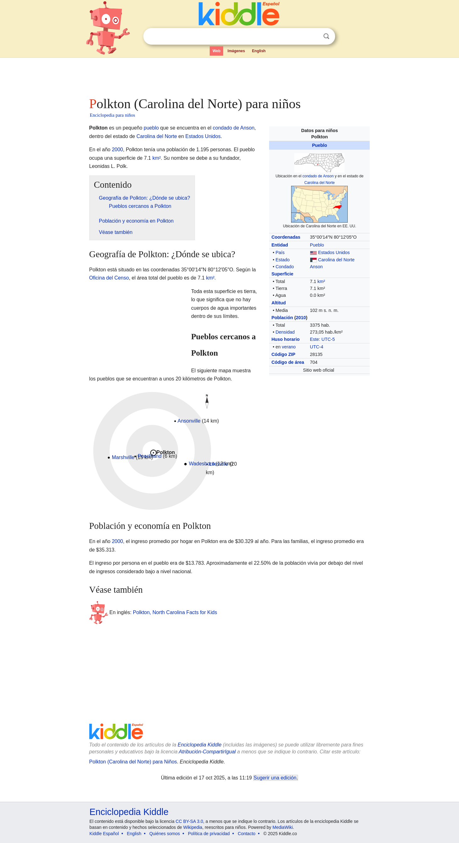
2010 (301, 317)
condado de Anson (318, 176)
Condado (284, 266)
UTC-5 (328, 339)
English (259, 51)
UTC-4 (316, 346)
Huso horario (285, 339)
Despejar (313, 36)
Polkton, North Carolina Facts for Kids (175, 612)
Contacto (246, 833)
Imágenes (236, 51)
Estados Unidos (334, 252)
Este (314, 339)
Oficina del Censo (109, 277)
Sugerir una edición (275, 777)
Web (216, 51)
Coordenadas (285, 237)
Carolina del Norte (319, 182)
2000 (117, 149)
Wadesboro (201, 463)
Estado (282, 259)
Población (282, 317)
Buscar (326, 36)
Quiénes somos (164, 833)
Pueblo (319, 145)
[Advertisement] (229, 75)
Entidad (279, 244)
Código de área (287, 362)
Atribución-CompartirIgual (207, 751)
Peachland (150, 456)
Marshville (123, 457)
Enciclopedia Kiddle (200, 744)
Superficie (282, 273)
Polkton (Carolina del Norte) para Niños (133, 761)
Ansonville (189, 421)
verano (289, 346)
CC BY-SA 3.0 (189, 821)
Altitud (278, 302)
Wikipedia (192, 827)
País (280, 252)
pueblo (151, 127)
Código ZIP (283, 354)
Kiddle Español (104, 833)
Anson (316, 266)
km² (321, 281)
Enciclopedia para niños (112, 115)
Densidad (285, 332)
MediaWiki (283, 827)
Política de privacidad (209, 833)
